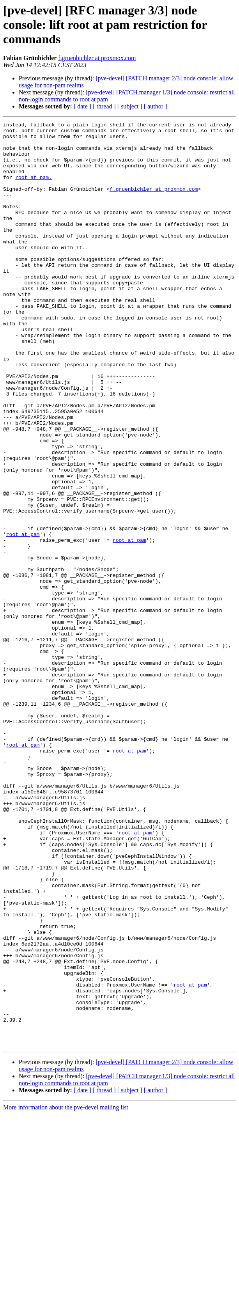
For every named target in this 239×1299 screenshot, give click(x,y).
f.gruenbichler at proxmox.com (97, 58)
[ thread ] (104, 106)
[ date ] (82, 106)
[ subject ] (129, 106)
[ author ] (155, 106)
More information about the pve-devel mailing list (65, 1292)
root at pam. (33, 188)
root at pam (23, 617)
